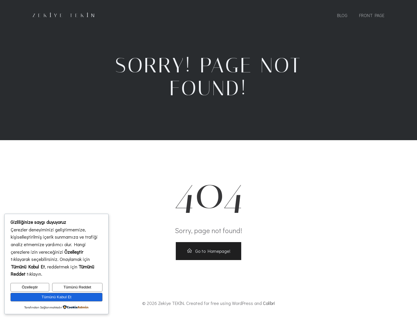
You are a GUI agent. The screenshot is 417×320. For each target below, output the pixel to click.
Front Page (372, 15)
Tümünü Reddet (77, 287)
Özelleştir (30, 287)
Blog (342, 15)
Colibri (269, 303)
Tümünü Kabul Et (57, 297)
